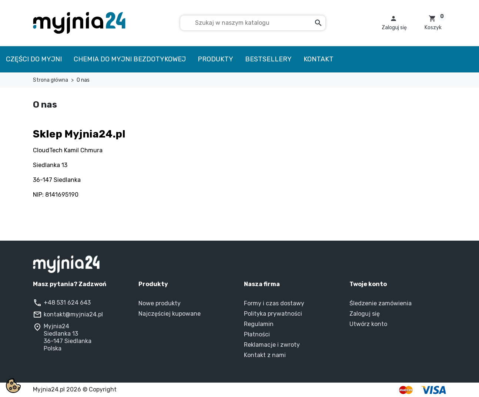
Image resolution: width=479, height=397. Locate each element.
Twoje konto (368, 284)
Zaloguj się (364, 313)
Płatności (257, 334)
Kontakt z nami (265, 355)
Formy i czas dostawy (274, 303)
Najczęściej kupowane (169, 313)
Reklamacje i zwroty (272, 344)
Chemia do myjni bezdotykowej (130, 59)
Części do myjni (34, 59)
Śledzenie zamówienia (380, 303)
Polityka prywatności (273, 313)
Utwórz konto (368, 324)
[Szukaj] (252, 23)
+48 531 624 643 (67, 302)
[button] (394, 23)
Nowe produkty (159, 303)
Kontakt (319, 59)
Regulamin (259, 324)
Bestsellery (268, 59)
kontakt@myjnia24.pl (73, 314)
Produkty (215, 59)
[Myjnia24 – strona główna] (239, 264)
